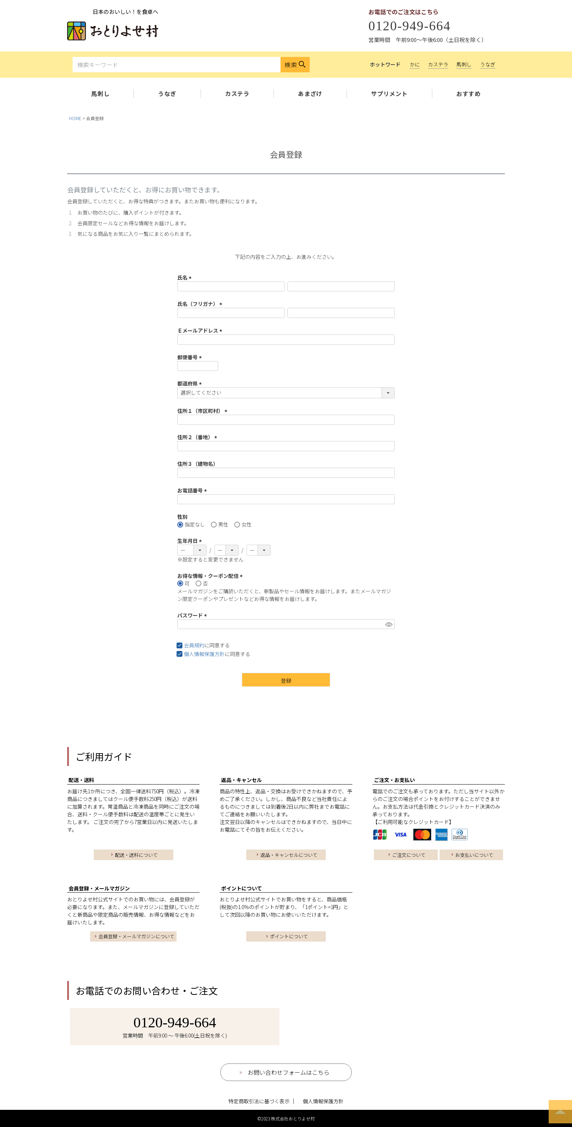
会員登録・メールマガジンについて (136, 936)
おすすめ (468, 93)
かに (415, 64)
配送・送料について (136, 854)
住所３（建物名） (197, 463)
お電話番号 (193, 490)
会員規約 (194, 645)
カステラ (438, 64)
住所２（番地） (198, 437)
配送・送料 (81, 779)
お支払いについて (474, 854)
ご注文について (408, 854)
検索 (291, 64)
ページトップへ (560, 1111)
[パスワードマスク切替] (389, 624)
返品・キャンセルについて (288, 854)
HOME (75, 118)
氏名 (185, 277)
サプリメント (389, 93)
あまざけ (310, 93)
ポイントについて (241, 888)
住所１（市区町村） (203, 410)
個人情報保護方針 (204, 654)
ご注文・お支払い (394, 779)
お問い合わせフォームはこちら (288, 1072)
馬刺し (464, 64)
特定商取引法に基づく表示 (259, 1101)
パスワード (193, 615)
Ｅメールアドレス (200, 330)
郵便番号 (190, 357)
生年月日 (190, 540)
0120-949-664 (409, 26)
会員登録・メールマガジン (99, 888)
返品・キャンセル (241, 779)
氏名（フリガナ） (200, 303)
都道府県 (190, 383)
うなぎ (487, 64)
